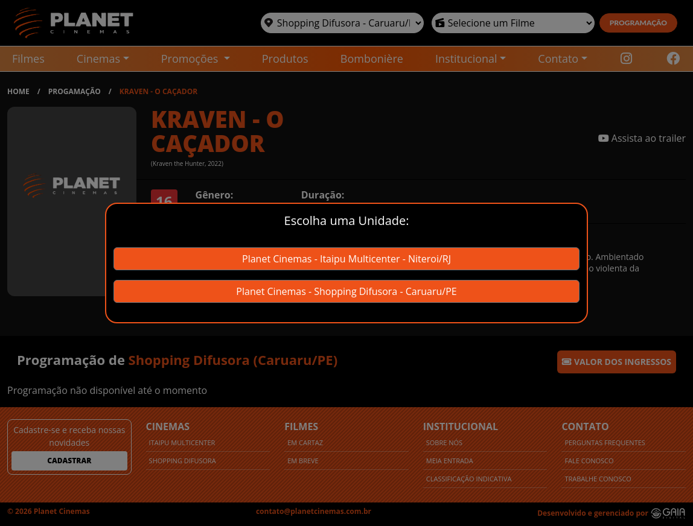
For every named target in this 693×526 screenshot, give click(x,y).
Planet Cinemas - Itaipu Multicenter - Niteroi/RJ (346, 258)
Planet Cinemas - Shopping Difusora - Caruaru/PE (346, 291)
